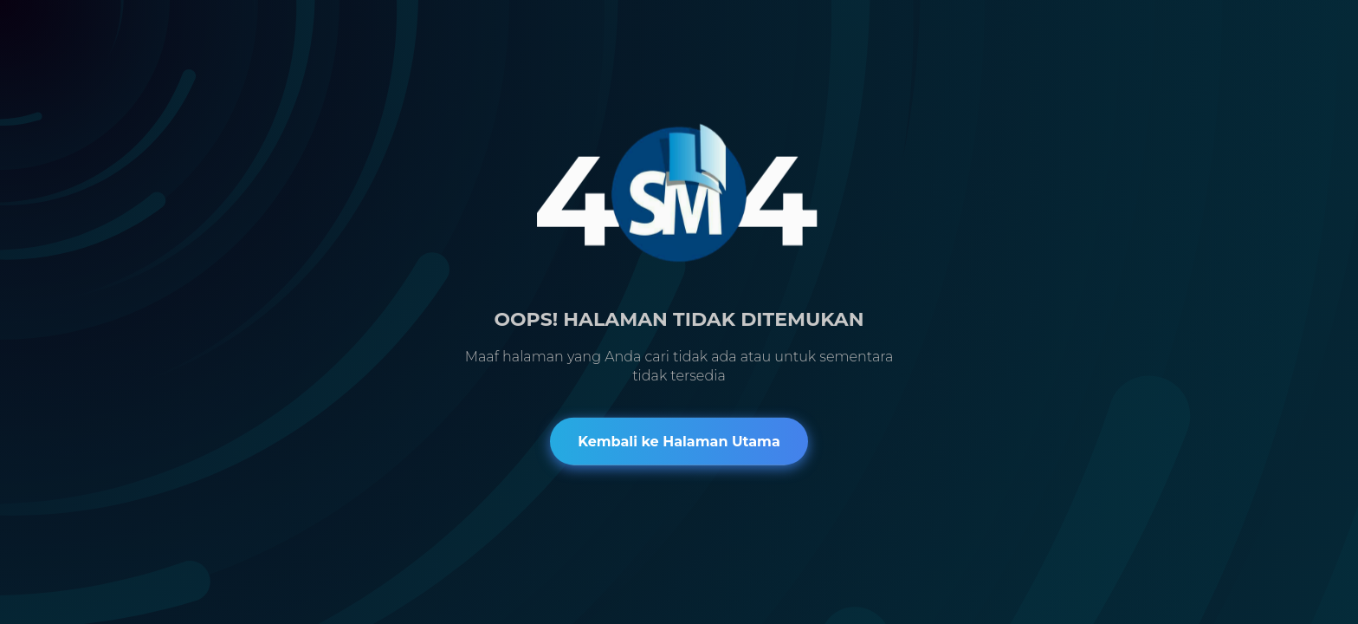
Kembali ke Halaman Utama (679, 440)
